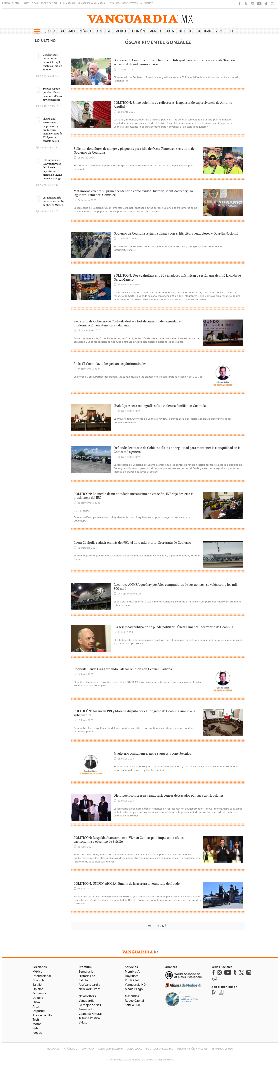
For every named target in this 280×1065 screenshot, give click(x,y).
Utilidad (204, 31)
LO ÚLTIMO (45, 41)
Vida (219, 31)
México (85, 31)
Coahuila (102, 31)
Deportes (186, 31)
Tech (230, 31)
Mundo (155, 31)
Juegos (51, 31)
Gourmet (68, 31)
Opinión (138, 31)
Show (169, 31)
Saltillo (121, 31)
